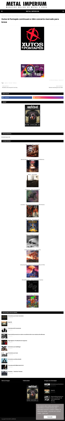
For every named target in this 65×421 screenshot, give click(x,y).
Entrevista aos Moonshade (14, 359)
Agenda (6, 83)
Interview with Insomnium (14, 328)
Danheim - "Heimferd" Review (15, 371)
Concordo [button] (49, 417)
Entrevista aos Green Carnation (16, 316)
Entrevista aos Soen (13, 353)
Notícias (9, 16)
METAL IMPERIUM (32, 11)
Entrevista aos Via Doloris (57, 384)
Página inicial (4, 16)
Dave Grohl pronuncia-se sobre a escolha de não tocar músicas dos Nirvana (26, 334)
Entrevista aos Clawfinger (14, 346)
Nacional (10, 83)
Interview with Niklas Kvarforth (16, 365)
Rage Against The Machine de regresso (17, 340)
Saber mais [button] (45, 413)
